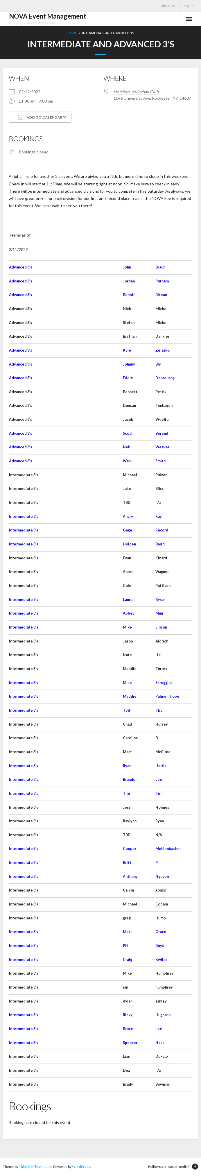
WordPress (81, 1167)
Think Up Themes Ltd (35, 1167)
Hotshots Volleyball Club (136, 91)
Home (72, 33)
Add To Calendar (40, 117)
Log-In (188, 5)
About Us (168, 5)
